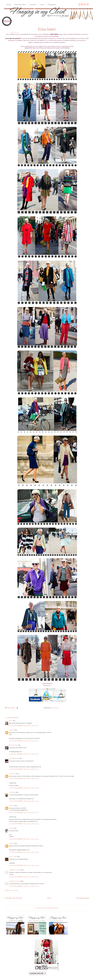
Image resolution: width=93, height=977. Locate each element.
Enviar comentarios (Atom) (50, 908)
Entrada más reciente (13, 898)
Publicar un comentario (11, 890)
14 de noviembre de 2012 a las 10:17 (24, 754)
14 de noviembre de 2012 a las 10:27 (24, 769)
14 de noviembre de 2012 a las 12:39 (24, 801)
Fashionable (12, 792)
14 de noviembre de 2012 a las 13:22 (24, 812)
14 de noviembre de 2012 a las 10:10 (24, 725)
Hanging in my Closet (15, 870)
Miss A (11, 720)
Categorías (52, 4)
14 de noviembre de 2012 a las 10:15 (24, 741)
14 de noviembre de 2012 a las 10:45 (24, 778)
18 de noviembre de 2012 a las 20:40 (24, 877)
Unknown (12, 730)
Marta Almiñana (13, 745)
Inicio (49, 898)
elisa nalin (55, 708)
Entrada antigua (82, 898)
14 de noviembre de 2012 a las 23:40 (24, 865)
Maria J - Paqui (13, 856)
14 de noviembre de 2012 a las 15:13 (23, 824)
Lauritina (11, 828)
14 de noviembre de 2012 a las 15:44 (24, 839)
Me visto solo (12, 773)
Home (8, 4)
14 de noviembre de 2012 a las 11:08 (24, 788)
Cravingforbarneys (14, 758)
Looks (42, 4)
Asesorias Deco (20, 4)
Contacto (33, 4)
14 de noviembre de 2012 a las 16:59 (24, 852)
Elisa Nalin (47, 29)
